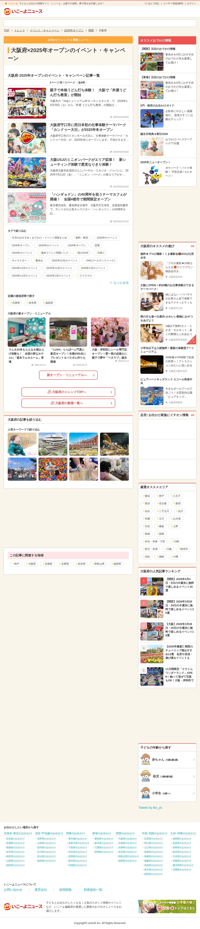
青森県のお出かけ (15, 847)
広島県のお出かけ (153, 838)
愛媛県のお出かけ (153, 860)
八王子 (176, 495)
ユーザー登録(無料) (173, 3)
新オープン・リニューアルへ (67, 375)
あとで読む (154, 3)
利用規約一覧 (93, 889)
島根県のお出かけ (153, 856)
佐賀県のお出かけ (182, 843)
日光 (146, 526)
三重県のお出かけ (104, 847)
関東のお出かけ (75, 833)
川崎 (175, 541)
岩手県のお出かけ (15, 852)
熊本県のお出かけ (182, 852)
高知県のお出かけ (153, 865)
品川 (179, 511)
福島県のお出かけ (15, 865)
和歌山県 (98, 563)
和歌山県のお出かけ (128, 856)
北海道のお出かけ (15, 838)
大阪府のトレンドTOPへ (67, 392)
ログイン (191, 3)
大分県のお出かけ (182, 856)
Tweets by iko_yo (150, 807)
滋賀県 (116, 563)
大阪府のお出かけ (127, 838)
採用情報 (65, 889)
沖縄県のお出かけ (182, 869)
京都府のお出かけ (127, 843)
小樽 (174, 556)
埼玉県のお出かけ (77, 852)
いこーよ (13, 3)
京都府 (47, 563)
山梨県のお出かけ (46, 843)
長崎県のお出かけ (182, 847)
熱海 (146, 533)
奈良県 (80, 563)
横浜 (146, 495)
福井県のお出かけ (46, 860)
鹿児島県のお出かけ (183, 865)
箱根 (160, 533)
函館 (160, 556)
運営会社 (41, 889)
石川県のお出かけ (46, 852)
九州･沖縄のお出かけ (183, 833)
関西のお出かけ (125, 833)
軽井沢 (183, 549)
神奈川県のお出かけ (78, 843)
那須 (146, 503)
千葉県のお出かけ (77, 847)
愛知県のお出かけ (104, 838)
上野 (174, 526)
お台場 (176, 518)
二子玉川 (163, 511)
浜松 (146, 556)
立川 (160, 518)
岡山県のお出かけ (153, 843)
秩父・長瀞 (150, 549)
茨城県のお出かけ (77, 865)
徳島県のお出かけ (153, 874)
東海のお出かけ (101, 833)
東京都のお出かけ (77, 838)
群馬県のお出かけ (77, 856)
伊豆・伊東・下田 (153, 541)
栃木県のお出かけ (77, 860)
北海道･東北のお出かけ (18, 833)
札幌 (146, 518)
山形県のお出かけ (15, 860)
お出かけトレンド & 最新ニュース (68, 39)
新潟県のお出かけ (46, 847)
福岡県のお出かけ (182, 838)
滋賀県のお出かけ (127, 860)
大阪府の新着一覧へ (67, 403)
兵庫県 (64, 563)
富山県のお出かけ (46, 856)
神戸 (15, 563)
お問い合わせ (13, 889)
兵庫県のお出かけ (127, 847)
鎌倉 (160, 526)
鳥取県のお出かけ (153, 852)
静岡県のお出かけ (104, 852)
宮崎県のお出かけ (182, 860)
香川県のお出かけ (153, 869)
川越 (168, 549)
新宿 (177, 503)
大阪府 (31, 563)
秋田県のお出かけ (15, 856)
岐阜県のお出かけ (104, 843)
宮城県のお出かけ (15, 843)
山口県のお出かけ (153, 847)
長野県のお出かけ (46, 838)
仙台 (146, 511)
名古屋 (162, 503)
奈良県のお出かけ (127, 852)
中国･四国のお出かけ (155, 833)
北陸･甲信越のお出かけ (49, 833)
